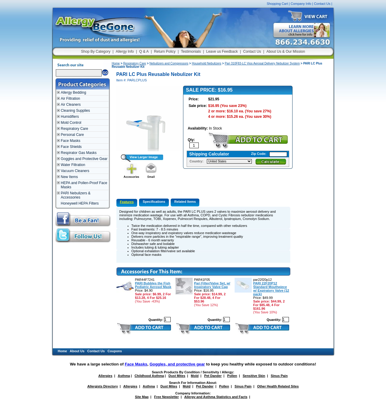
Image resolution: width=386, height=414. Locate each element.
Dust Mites (177, 376)
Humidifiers (70, 116)
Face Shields (71, 147)
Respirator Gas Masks (79, 153)
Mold (195, 376)
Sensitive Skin (254, 376)
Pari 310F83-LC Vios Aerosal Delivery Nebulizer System (262, 63)
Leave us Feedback (222, 51)
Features (127, 202)
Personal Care (72, 135)
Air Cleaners (71, 104)
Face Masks (71, 141)
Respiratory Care (74, 129)
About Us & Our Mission (285, 51)
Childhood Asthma (149, 376)
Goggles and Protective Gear (84, 159)
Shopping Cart (277, 3)
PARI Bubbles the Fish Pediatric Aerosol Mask (153, 285)
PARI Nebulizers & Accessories (75, 195)
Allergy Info (125, 51)
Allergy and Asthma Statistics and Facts (215, 397)
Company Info (301, 3)
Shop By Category (95, 51)
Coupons (115, 351)
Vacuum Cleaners (75, 171)
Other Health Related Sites (278, 386)
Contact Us (322, 3)
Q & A (144, 51)
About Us (77, 351)
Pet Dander (213, 376)
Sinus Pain (279, 376)
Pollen (232, 376)
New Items (69, 177)
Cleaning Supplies (75, 110)
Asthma (124, 376)
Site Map (142, 397)
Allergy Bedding (73, 92)
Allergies (105, 376)
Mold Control (71, 123)
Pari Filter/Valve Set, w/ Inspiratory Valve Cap (212, 285)
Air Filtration (70, 98)
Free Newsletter (166, 397)
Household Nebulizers (206, 63)
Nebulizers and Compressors (169, 63)
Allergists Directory (102, 386)
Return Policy (165, 51)
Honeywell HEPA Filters (80, 203)
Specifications (154, 201)
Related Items (185, 201)
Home (116, 63)
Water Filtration (73, 165)
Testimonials (191, 51)
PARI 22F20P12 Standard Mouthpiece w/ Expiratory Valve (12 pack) (271, 288)
